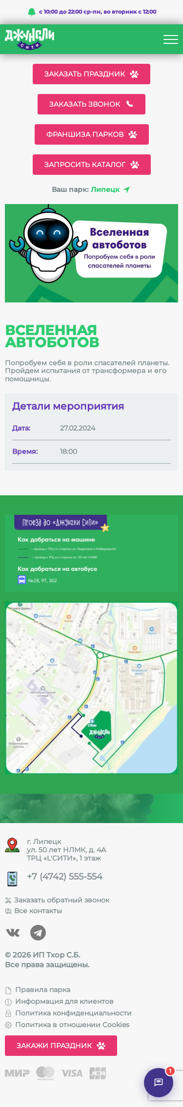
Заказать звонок (91, 104)
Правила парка (37, 989)
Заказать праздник (91, 74)
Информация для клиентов (59, 1001)
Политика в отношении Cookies (67, 1024)
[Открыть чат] (158, 1082)
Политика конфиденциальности (68, 1013)
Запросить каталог (91, 164)
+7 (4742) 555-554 (64, 877)
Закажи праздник (61, 1045)
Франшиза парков (91, 134)
